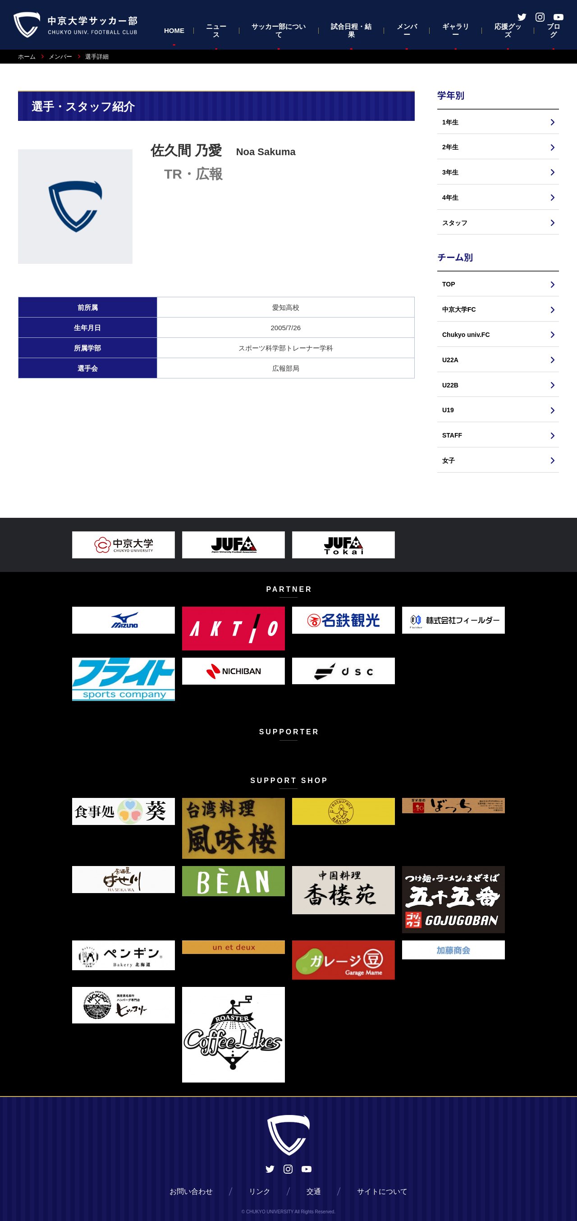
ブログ (553, 30)
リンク (259, 1191)
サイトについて (382, 1191)
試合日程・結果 (351, 30)
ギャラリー (455, 30)
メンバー (407, 30)
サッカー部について (279, 30)
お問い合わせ (191, 1191)
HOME (174, 30)
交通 (314, 1191)
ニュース (216, 30)
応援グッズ (508, 30)
